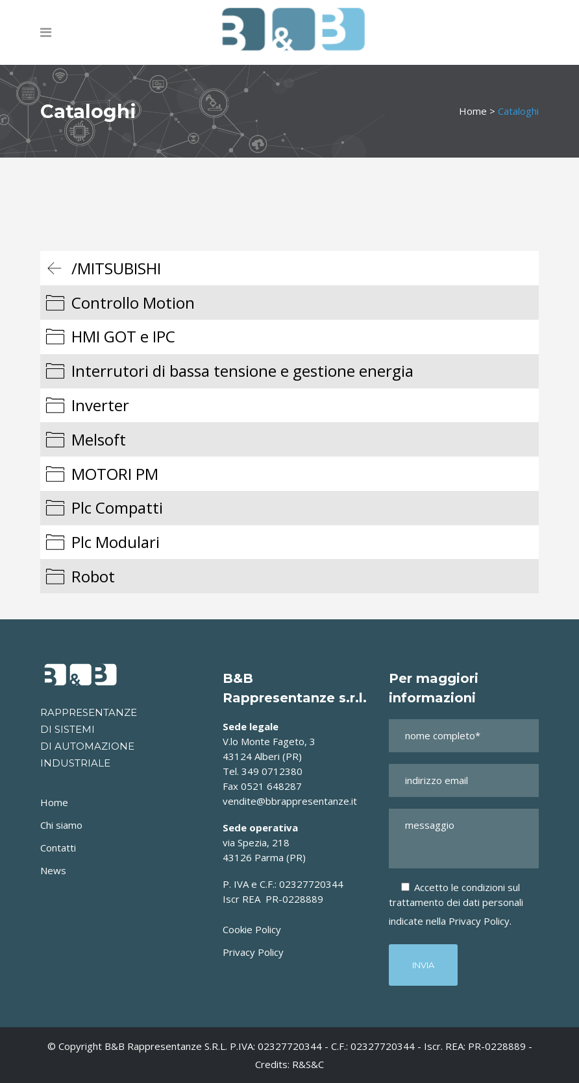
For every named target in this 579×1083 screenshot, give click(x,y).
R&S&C (308, 1064)
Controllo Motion (133, 302)
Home (473, 110)
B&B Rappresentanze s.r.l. (167, 1046)
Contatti (58, 847)
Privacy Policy (253, 952)
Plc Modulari (115, 542)
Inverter (100, 405)
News (53, 870)
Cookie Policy (252, 929)
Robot (93, 576)
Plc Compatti (117, 507)
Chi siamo (61, 824)
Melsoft (98, 439)
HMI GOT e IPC (123, 336)
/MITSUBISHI (116, 268)
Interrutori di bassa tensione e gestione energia (242, 370)
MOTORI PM (114, 473)
